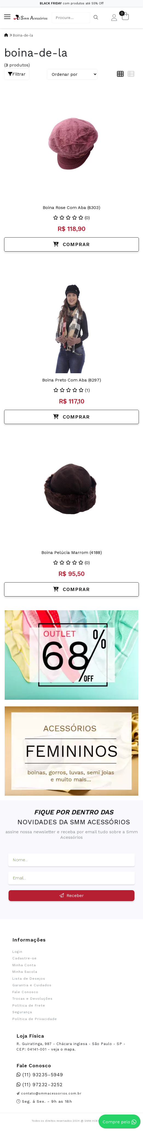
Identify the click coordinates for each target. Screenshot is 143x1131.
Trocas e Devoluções (32, 999)
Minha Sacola (24, 972)
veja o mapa (63, 1049)
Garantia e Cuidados (32, 985)
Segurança (22, 1012)
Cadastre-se (24, 958)
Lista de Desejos (28, 978)
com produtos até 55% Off (72, 3)
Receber (71, 895)
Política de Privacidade (34, 1019)
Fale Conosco (25, 992)
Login (17, 952)
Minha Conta (24, 965)
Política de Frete (28, 1005)
